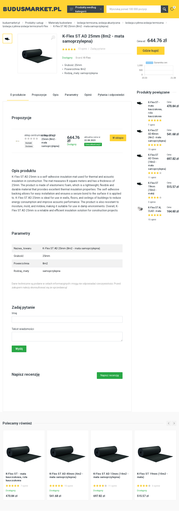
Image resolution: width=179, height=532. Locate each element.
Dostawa (29, 146)
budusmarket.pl (11, 22)
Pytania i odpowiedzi (111, 94)
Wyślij (19, 348)
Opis (56, 94)
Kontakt (29, 143)
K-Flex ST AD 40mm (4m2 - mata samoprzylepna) (66, 475)
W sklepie (118, 137)
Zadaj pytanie (97, 48)
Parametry (71, 94)
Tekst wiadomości (23, 329)
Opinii (88, 94)
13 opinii (82, 48)
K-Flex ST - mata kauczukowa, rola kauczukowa (155, 109)
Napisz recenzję (110, 375)
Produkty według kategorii (86, 9)
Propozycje (39, 94)
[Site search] (133, 9)
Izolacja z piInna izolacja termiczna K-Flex (25, 26)
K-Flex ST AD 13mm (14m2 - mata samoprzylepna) (110, 475)
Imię (14, 313)
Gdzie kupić (151, 50)
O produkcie (18, 94)
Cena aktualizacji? (93, 144)
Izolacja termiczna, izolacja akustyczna (98, 22)
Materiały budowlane (60, 22)
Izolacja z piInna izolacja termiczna (144, 22)
